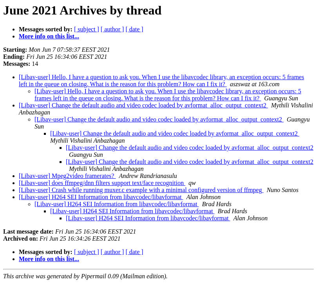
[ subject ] (86, 29)
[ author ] (112, 29)
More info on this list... (49, 36)
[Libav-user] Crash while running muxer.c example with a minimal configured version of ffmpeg (141, 190)
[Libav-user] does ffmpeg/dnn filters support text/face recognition (102, 183)
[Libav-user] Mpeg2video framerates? (67, 175)
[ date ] (134, 29)
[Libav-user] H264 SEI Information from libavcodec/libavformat (101, 197)
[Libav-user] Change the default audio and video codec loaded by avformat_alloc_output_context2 (143, 105)
